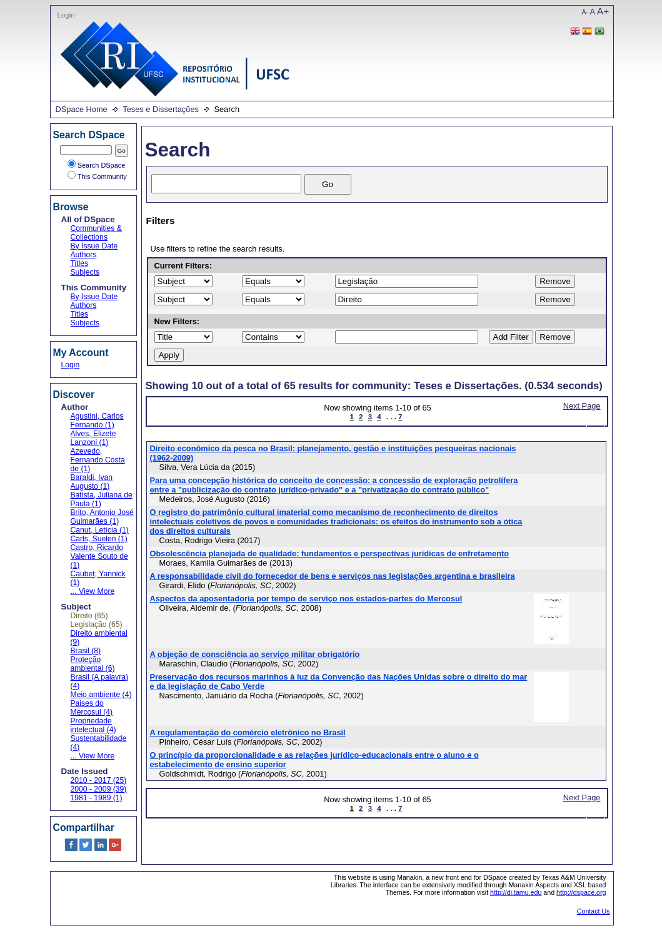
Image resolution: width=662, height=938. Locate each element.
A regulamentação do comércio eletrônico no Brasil (248, 732)
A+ (603, 11)
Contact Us (593, 911)
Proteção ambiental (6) (93, 664)
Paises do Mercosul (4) (92, 707)
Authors (84, 254)
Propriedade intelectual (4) (93, 725)
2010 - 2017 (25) (99, 780)
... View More (93, 591)
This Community (97, 176)
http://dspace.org (581, 892)
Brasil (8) (86, 650)
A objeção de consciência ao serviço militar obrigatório (255, 654)
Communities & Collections (96, 233)
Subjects (85, 272)
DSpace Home (82, 109)
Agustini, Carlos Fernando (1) (97, 420)
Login (66, 15)
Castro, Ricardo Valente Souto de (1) (99, 556)
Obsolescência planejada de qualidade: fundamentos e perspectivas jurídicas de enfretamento (329, 553)
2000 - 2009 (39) (99, 789)
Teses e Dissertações (161, 109)
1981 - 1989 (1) (97, 797)
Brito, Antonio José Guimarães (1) (102, 517)
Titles (80, 263)
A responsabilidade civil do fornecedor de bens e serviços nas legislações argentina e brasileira (332, 576)
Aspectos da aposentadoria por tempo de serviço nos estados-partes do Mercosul (306, 598)
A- (585, 12)
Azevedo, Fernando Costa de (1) (98, 460)
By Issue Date (94, 246)
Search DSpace (97, 165)
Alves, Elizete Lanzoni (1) (93, 438)
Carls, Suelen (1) (99, 538)
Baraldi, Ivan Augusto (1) (92, 482)
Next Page (582, 405)
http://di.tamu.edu (515, 892)
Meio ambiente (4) (101, 694)
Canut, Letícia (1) (100, 530)
